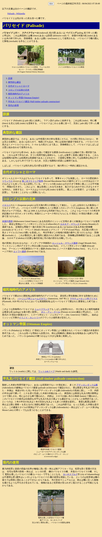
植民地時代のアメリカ (18, 94)
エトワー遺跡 (19, 251)
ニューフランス (42, 309)
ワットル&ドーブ (46, 371)
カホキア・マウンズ (69, 224)
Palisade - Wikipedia (16, 13)
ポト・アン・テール (50, 312)
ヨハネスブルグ (70, 474)
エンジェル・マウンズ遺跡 (65, 243)
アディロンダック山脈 (87, 385)
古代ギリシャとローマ (18, 86)
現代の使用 (13, 105)
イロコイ (6, 205)
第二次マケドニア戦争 (32, 181)
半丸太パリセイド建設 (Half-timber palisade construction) (34, 101)
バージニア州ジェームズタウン (32, 298)
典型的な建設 (14, 82)
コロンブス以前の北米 (18, 90)
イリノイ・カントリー (29, 317)
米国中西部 (7, 221)
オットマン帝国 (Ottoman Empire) (23, 98)
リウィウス (7, 181)
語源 (10, 78)
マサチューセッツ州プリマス (83, 298)
